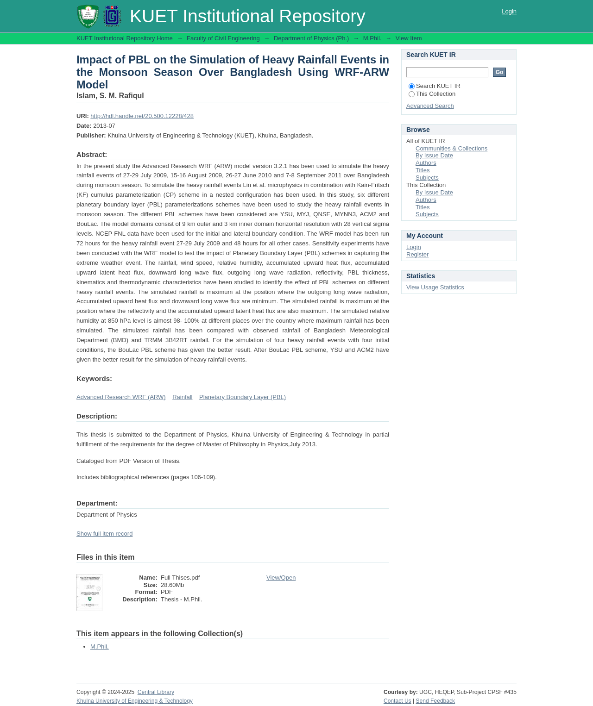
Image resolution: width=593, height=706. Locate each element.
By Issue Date (434, 155)
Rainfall (182, 397)
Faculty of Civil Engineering (223, 38)
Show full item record (104, 533)
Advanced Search (430, 105)
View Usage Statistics (435, 287)
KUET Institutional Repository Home (124, 38)
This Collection (432, 93)
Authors (426, 162)
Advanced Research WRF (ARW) (121, 397)
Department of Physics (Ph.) (311, 38)
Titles (423, 170)
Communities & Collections (451, 148)
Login (509, 11)
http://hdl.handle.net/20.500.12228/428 (142, 115)
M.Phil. (372, 38)
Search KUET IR (435, 85)
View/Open (281, 577)
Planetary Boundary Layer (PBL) (242, 397)
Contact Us (397, 701)
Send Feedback (435, 701)
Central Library (156, 692)
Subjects (427, 177)
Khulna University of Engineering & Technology (134, 701)
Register (417, 254)
